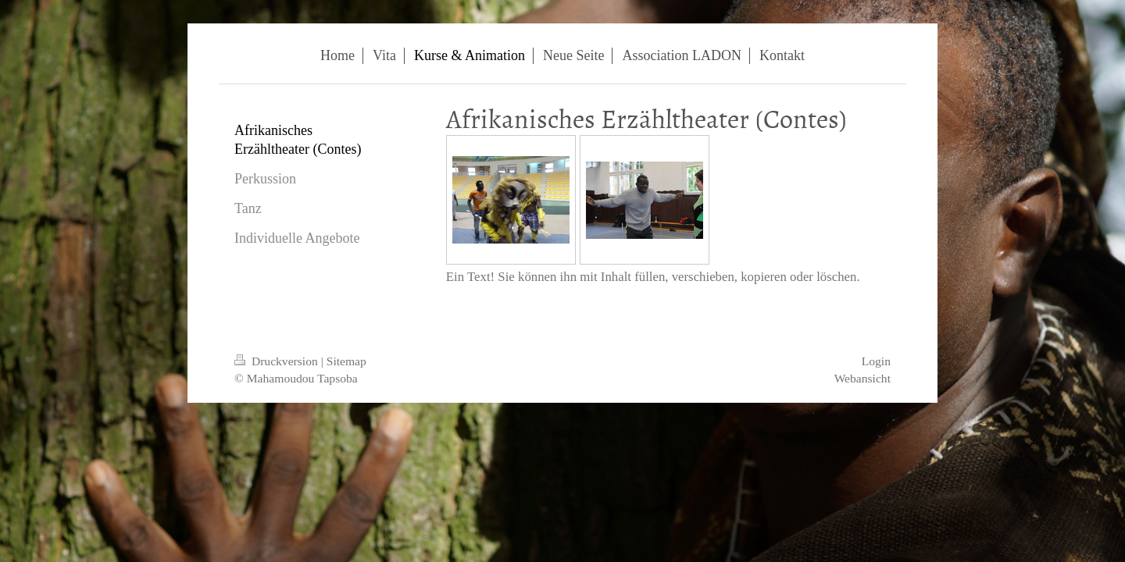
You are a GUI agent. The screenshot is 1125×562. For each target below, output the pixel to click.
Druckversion (277, 361)
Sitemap (346, 361)
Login (876, 361)
